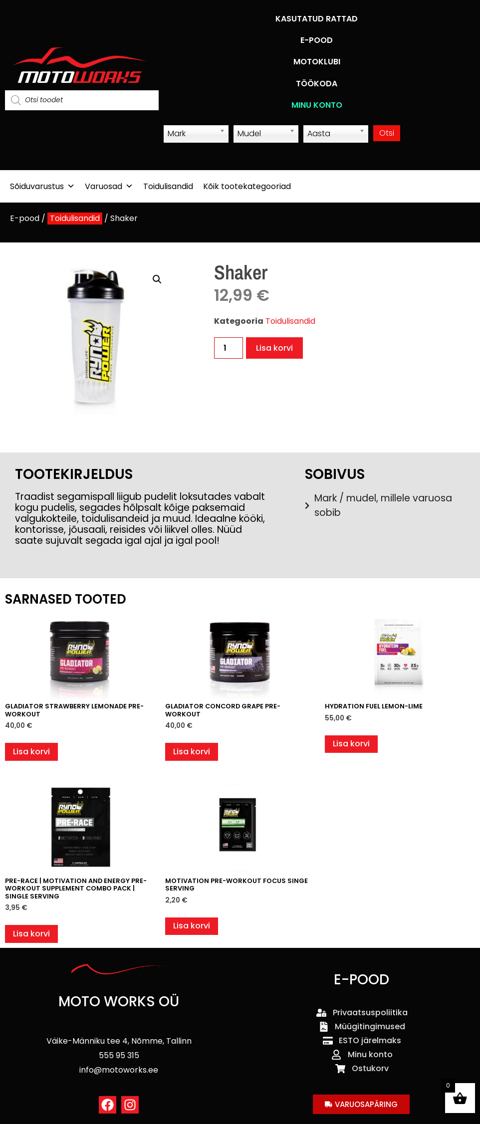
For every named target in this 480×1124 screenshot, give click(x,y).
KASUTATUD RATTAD (316, 18)
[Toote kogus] (228, 348)
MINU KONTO (316, 105)
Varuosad (109, 186)
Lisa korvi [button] (31, 751)
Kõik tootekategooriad (247, 186)
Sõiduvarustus (42, 186)
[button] (157, 279)
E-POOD (316, 40)
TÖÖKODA (316, 83)
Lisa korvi (274, 348)
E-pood (24, 218)
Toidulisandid (168, 186)
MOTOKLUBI (316, 61)
